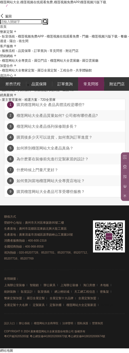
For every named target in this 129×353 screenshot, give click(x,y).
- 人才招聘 (23, 90)
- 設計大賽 (55, 80)
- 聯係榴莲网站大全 (46, 90)
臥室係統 (44, 291)
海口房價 (89, 285)
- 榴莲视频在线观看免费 (62, 36)
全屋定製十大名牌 (16, 305)
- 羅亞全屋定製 (46, 70)
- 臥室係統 (7, 36)
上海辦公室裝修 (14, 285)
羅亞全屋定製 (36, 298)
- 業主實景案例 (10, 100)
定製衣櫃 (56, 305)
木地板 (104, 285)
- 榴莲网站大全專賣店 (15, 61)
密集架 (104, 291)
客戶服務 (6, 46)
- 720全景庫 (46, 100)
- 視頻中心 (23, 80)
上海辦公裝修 (69, 285)
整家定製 (6, 32)
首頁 (3, 27)
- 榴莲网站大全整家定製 (17, 70)
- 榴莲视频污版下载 (104, 36)
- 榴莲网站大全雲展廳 (63, 61)
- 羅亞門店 (39, 61)
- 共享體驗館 (83, 70)
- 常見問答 (55, 51)
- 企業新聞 (7, 80)
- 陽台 (11, 41)
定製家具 (39, 305)
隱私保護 (82, 323)
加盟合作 (6, 66)
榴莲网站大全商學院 (46, 323)
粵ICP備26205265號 (16, 336)
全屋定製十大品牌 (61, 298)
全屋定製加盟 (87, 298)
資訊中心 (6, 75)
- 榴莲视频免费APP (30, 36)
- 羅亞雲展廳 (89, 61)
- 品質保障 (23, 51)
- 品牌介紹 (7, 90)
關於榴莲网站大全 (13, 85)
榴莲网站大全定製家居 (81, 305)
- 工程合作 (65, 70)
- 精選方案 (29, 100)
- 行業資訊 (39, 80)
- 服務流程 (7, 51)
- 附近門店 (71, 51)
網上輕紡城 (61, 291)
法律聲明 (67, 323)
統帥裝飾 (10, 291)
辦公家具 (50, 285)
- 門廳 (84, 36)
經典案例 (6, 95)
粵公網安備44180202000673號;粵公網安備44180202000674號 (67, 336)
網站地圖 (6, 350)
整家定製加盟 (13, 298)
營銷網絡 (6, 56)
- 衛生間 (22, 41)
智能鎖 (34, 285)
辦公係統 (24, 323)
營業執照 (97, 323)
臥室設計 (27, 291)
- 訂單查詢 (39, 51)
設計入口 (9, 323)
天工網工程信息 (84, 291)
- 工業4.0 (67, 90)
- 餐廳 (122, 36)
